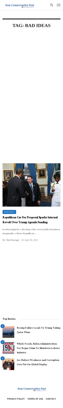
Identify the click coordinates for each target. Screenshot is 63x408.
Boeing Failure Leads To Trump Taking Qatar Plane (38, 330)
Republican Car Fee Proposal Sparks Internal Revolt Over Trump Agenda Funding (30, 220)
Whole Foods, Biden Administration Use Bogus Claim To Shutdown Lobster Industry (38, 348)
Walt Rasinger (12, 240)
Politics (9, 212)
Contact (51, 399)
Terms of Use (35, 399)
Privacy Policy (16, 399)
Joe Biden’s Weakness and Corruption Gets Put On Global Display (38, 362)
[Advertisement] (31, 66)
